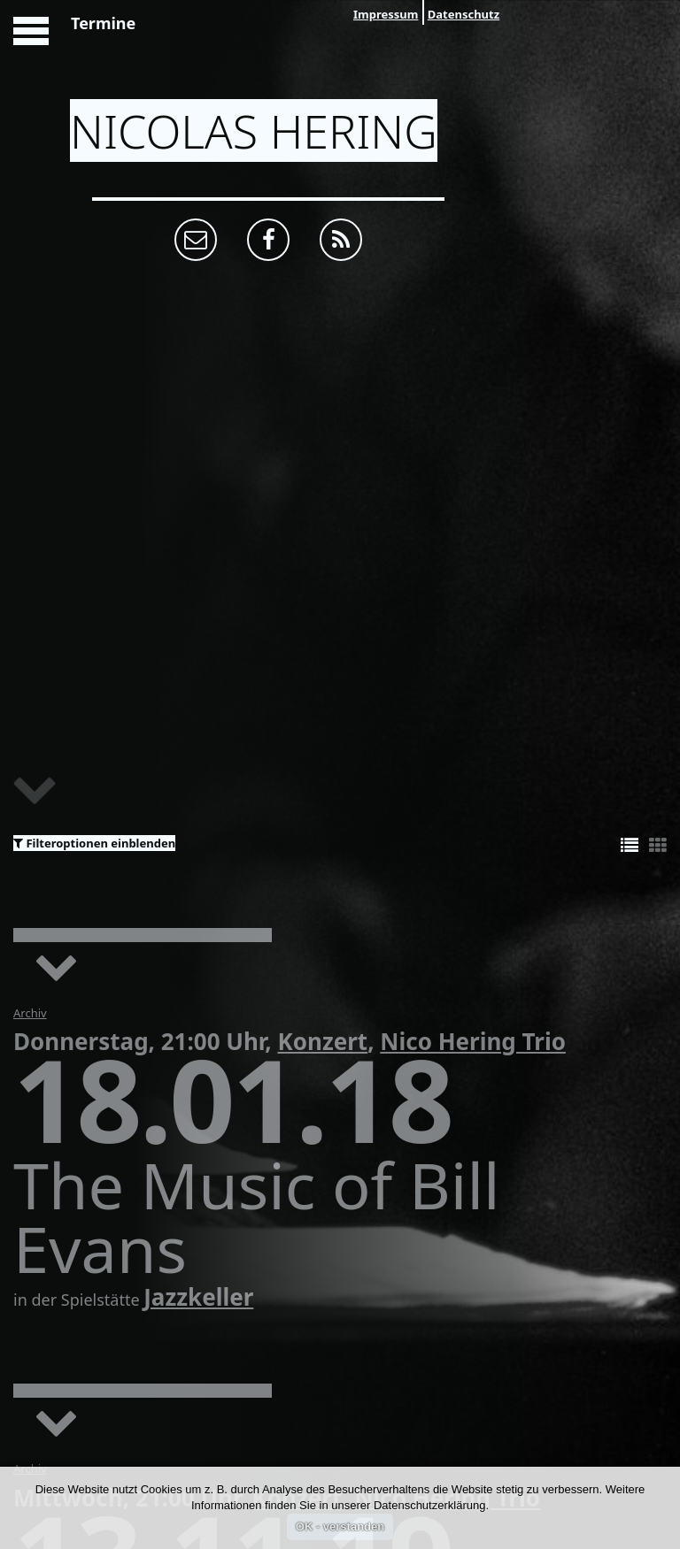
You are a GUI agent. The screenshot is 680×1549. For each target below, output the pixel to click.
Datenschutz (463, 14)
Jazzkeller (198, 1297)
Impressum (385, 14)
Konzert (322, 1041)
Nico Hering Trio (473, 1041)
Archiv (30, 1013)
